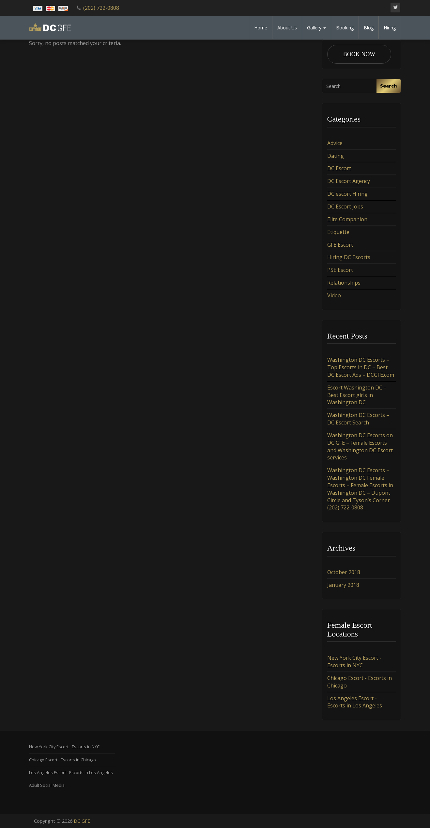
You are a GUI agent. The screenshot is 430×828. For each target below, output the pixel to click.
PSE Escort (340, 269)
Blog (369, 28)
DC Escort (339, 168)
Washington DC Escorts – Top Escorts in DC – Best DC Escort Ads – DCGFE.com (360, 367)
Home (260, 28)
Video (334, 295)
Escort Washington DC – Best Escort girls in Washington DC (357, 395)
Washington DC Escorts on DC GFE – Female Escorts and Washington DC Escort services (360, 446)
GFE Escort (340, 244)
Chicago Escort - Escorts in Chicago (62, 760)
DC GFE (82, 821)
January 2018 (343, 584)
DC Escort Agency (348, 181)
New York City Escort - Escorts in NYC (354, 661)
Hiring (390, 28)
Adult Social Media (47, 785)
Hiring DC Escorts (348, 257)
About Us (287, 28)
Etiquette (338, 232)
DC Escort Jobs (345, 206)
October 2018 (343, 572)
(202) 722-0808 (101, 7)
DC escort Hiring (347, 193)
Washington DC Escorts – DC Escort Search (358, 418)
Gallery (316, 28)
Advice (335, 143)
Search (388, 86)
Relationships (344, 282)
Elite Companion (347, 219)
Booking (345, 28)
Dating (335, 155)
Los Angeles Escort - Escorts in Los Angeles (354, 702)
